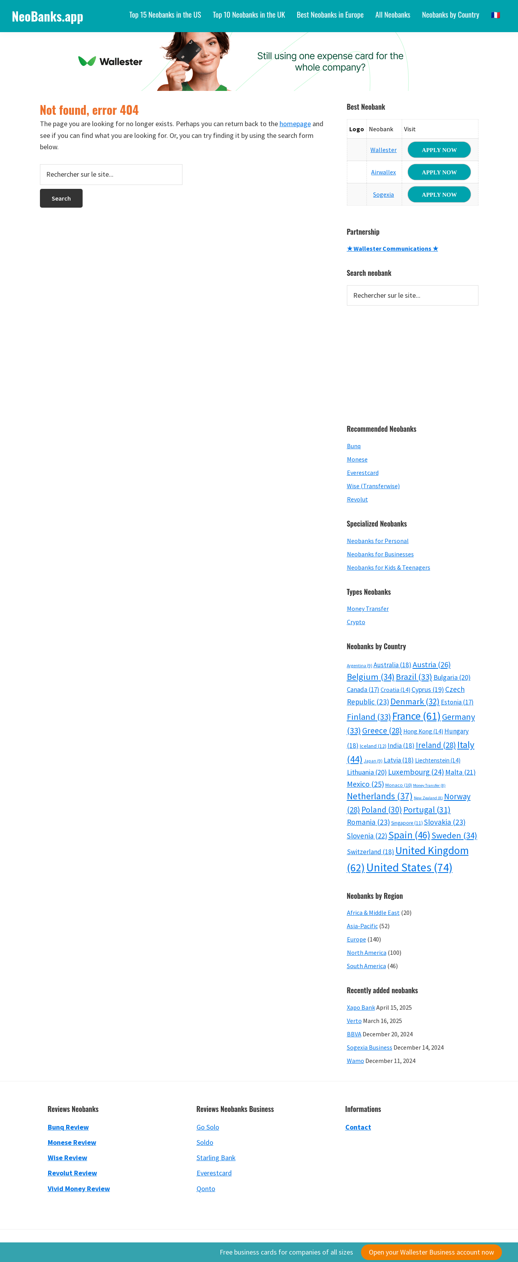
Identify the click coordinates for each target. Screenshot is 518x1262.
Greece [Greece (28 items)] (382, 730)
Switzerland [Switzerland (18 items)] (370, 851)
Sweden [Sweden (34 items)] (454, 835)
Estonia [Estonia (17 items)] (457, 702)
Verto (354, 1021)
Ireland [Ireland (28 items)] (436, 745)
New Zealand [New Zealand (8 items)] (428, 797)
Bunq (354, 446)
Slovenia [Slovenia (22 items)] (367, 835)
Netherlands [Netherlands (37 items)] (380, 796)
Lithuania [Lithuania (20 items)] (367, 772)
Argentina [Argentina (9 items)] (359, 665)
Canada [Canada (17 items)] (363, 689)
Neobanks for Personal (378, 541)
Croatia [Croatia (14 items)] (395, 689)
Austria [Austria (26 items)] (432, 664)
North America (366, 952)
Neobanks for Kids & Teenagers (388, 567)
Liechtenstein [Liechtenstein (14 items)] (437, 760)
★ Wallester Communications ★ (392, 248)
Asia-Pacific (362, 926)
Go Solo (208, 1127)
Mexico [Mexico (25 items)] (365, 784)
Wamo (355, 1061)
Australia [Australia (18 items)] (393, 665)
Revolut (357, 499)
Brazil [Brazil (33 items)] (414, 676)
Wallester (383, 150)
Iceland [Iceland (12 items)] (373, 746)
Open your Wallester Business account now (431, 1252)
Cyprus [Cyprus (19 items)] (428, 689)
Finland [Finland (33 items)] (369, 716)
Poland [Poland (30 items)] (381, 809)
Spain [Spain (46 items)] (409, 835)
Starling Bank (216, 1157)
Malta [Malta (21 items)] (460, 772)
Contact (358, 1127)
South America (366, 966)
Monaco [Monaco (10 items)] (398, 785)
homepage (295, 123)
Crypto (356, 622)
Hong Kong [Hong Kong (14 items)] (423, 731)
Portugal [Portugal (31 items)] (427, 809)
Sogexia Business (369, 1047)
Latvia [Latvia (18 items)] (399, 760)
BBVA (354, 1034)
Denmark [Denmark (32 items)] (415, 701)
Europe (356, 939)
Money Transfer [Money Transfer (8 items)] (429, 785)
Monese (357, 459)
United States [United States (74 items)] (409, 867)
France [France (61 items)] (416, 716)
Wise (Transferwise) (373, 486)
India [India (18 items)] (401, 745)
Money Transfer (368, 608)
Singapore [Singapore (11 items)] (407, 823)
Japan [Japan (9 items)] (373, 761)
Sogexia (383, 194)
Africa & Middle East (373, 912)
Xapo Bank (361, 1007)
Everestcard (363, 472)
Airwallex (383, 172)
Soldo (205, 1142)
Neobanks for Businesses (380, 554)
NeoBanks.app (47, 16)
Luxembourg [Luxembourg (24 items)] (416, 772)
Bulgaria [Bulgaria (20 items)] (452, 677)
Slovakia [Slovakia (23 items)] (445, 822)
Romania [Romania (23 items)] (368, 822)
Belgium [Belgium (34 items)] (371, 676)
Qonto (206, 1188)
